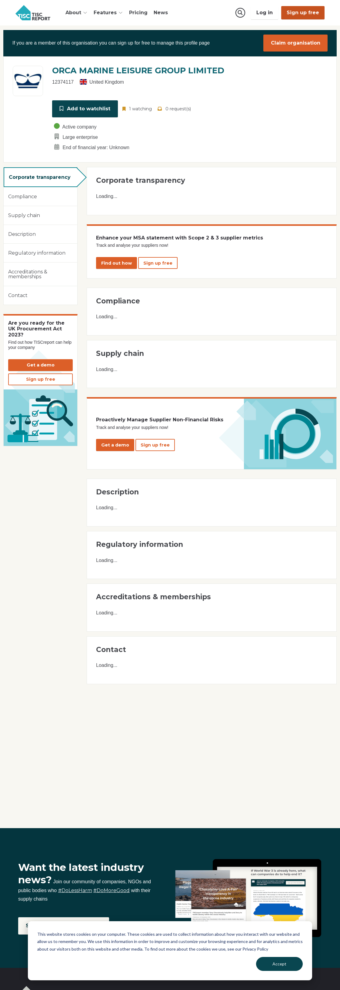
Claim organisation (295, 43)
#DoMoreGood (111, 890)
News (161, 12)
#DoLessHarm (75, 890)
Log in (264, 12)
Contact (18, 295)
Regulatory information (36, 253)
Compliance (22, 196)
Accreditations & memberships (27, 274)
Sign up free (303, 12)
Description (22, 234)
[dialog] (170, 950)
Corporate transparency (40, 177)
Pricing (138, 12)
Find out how (116, 263)
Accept (279, 963)
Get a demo (41, 365)
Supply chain (24, 215)
